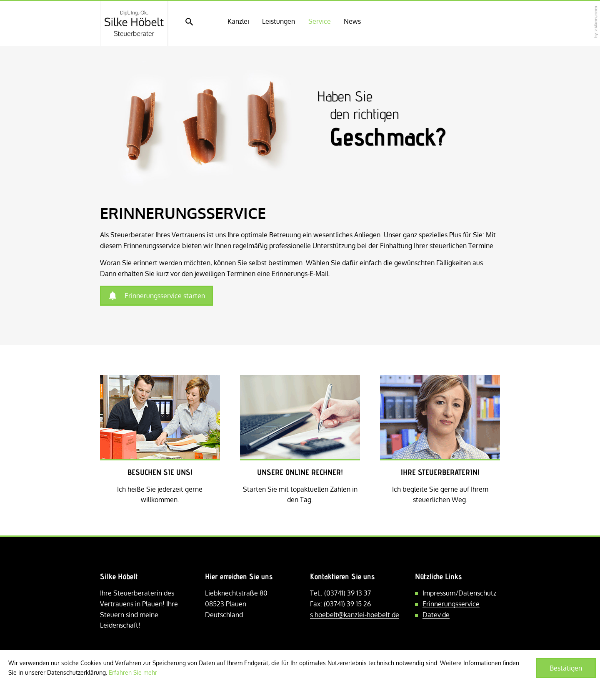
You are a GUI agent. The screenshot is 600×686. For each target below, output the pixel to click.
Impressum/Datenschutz (459, 593)
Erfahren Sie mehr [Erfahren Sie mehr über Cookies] (133, 672)
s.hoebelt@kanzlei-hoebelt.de (354, 615)
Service (319, 21)
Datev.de (436, 615)
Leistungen (278, 21)
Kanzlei (238, 21)
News (352, 21)
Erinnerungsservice (451, 604)
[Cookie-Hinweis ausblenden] (566, 668)
